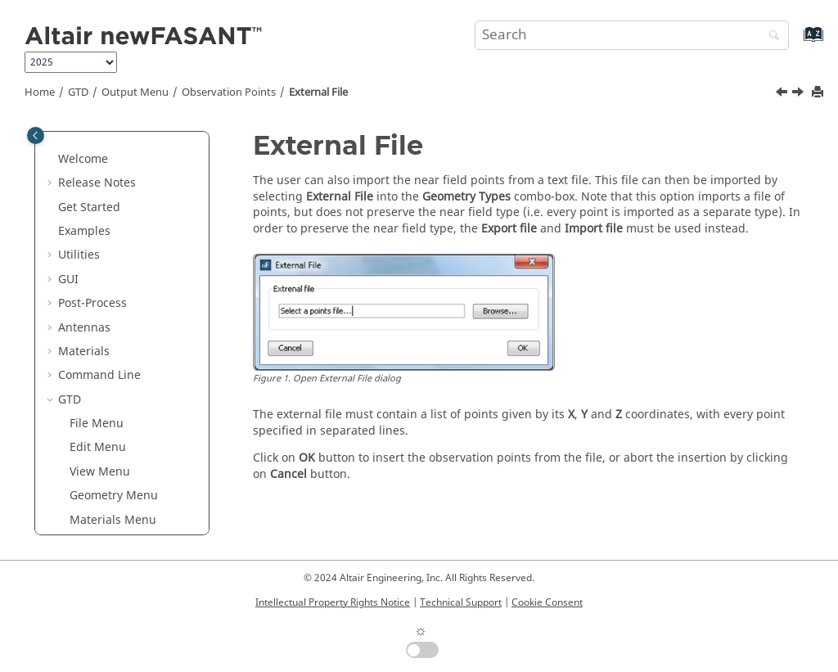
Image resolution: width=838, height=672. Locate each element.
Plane (107, 462)
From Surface (128, 390)
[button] (63, 134)
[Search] (770, 36)
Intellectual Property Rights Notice (332, 602)
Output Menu (135, 92)
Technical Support (461, 602)
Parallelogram (130, 439)
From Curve (123, 366)
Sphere (112, 511)
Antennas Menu (113, 205)
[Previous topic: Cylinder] (783, 94)
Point (106, 486)
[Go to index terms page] (795, 42)
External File (318, 92)
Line (103, 414)
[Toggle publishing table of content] (35, 135)
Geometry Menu (114, 133)
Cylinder (115, 318)
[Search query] (632, 35)
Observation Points (229, 92)
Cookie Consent (547, 602)
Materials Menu (113, 158)
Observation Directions (114, 262)
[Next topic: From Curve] (799, 94)
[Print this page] (819, 93)
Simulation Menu (117, 182)
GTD (78, 92)
